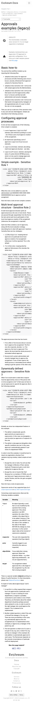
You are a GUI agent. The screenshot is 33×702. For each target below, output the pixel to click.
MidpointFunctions (14, 580)
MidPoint (3, 12)
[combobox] (11, 19)
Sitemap (16, 664)
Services (16, 677)
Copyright (16, 668)
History (21, 695)
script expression (6, 489)
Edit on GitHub (14, 695)
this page (15, 60)
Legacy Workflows (18, 13)
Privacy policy (16, 683)
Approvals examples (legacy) (9, 15)
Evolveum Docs (9, 2)
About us (16, 679)
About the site (16, 666)
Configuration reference (12, 12)
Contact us (16, 681)
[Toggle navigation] (29, 3)
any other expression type (22, 489)
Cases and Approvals (7, 13)
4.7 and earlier (22, 12)
